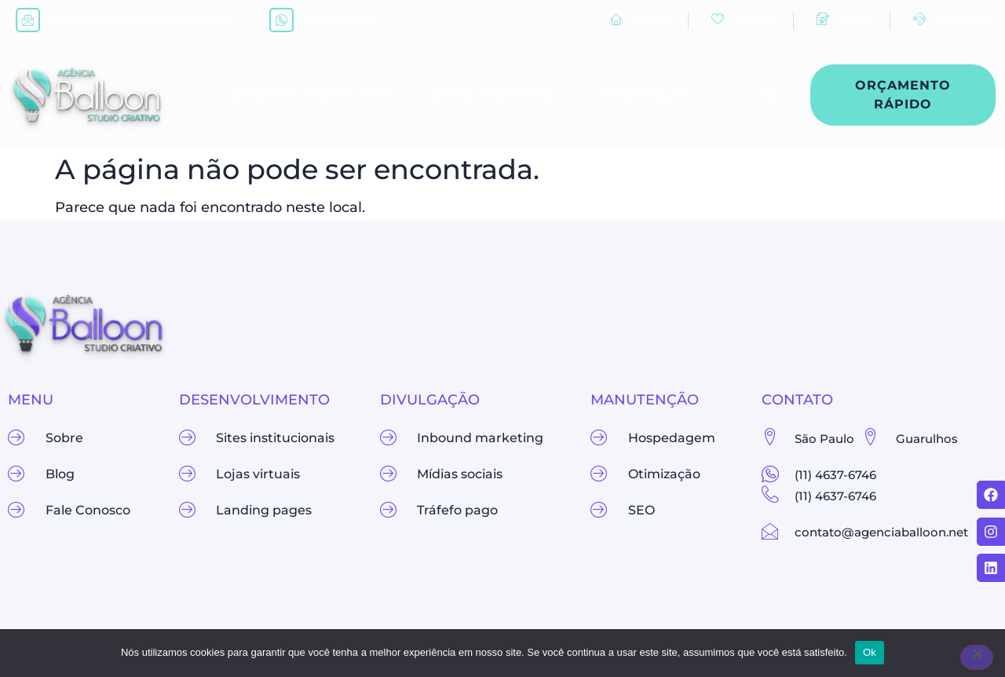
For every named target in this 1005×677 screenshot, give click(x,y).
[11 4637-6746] (281, 20)
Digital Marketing (500, 95)
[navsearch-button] (761, 95)
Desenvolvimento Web (316, 95)
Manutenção (650, 95)
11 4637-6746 (340, 20)
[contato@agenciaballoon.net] (28, 20)
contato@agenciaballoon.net (139, 20)
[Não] (976, 657)
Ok (869, 652)
